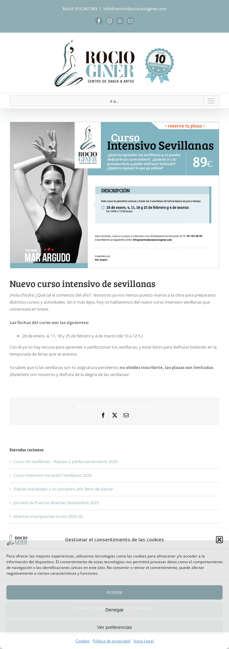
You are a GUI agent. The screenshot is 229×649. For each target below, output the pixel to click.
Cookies (82, 641)
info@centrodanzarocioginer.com (135, 8)
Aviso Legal (143, 641)
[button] (219, 539)
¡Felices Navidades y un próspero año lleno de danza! (63, 489)
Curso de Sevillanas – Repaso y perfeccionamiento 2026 (65, 461)
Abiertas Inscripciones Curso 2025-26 (47, 516)
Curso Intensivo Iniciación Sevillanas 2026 (52, 475)
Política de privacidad (111, 641)
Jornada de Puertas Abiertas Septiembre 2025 (56, 502)
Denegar (114, 609)
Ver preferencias (114, 627)
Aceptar (114, 592)
